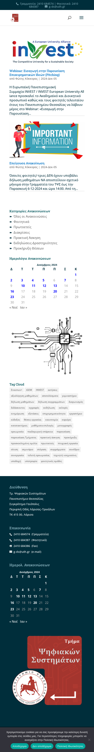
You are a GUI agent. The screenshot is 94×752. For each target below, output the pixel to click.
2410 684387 (22, 540)
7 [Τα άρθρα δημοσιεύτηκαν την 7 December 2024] (65, 280)
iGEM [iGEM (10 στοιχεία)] (29, 390)
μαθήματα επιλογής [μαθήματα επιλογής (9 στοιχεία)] (42, 425)
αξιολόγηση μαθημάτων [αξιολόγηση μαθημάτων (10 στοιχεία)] (24, 395)
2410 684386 (22, 546)
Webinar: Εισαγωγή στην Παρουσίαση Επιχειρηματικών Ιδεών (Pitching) (37, 73)
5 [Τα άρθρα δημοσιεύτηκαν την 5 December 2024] (43, 280)
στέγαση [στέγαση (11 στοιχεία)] (41, 449)
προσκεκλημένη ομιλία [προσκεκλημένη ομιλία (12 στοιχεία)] (24, 443)
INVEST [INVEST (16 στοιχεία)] (40, 390)
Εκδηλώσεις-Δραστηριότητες (35, 243)
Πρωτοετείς (22, 227)
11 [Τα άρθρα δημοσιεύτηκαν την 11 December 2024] (33, 286)
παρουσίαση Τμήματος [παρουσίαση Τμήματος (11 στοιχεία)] (23, 437)
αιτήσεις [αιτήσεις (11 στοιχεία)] (52, 390)
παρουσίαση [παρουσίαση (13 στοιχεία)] (63, 431)
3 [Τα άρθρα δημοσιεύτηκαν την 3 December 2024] (22, 280)
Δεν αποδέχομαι (42, 746)
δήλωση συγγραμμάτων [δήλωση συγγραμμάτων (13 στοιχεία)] (51, 401)
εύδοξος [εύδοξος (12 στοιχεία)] (15, 419)
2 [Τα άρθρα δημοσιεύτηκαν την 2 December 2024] (11, 280)
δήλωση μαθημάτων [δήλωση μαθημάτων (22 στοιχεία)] (22, 401)
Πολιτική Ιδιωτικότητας (70, 746)
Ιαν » (23, 307)
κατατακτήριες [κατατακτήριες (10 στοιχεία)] (19, 425)
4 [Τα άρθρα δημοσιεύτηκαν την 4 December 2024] (33, 280)
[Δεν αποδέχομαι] (89, 740)
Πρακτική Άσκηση (27, 238)
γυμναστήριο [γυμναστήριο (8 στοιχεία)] (69, 395)
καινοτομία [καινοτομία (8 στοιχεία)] (51, 419)
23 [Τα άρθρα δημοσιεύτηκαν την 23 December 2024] (12, 297)
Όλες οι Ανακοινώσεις (30, 216)
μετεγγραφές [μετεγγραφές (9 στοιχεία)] (64, 425)
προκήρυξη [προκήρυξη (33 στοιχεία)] (70, 437)
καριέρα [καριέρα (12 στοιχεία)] (66, 419)
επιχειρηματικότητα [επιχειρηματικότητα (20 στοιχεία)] (54, 413)
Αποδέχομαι (20, 746)
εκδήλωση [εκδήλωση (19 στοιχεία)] (49, 407)
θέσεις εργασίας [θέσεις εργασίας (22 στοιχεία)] (32, 419)
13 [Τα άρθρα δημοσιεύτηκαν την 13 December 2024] (55, 286)
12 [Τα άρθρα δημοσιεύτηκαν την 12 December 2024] (44, 286)
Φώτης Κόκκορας (26, 78)
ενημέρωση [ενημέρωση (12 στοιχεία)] (17, 413)
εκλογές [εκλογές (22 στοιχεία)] (63, 407)
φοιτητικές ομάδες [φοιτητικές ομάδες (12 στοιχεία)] (51, 461)
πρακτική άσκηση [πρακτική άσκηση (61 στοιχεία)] (50, 437)
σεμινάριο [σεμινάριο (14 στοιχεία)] (27, 449)
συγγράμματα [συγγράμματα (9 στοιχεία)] (57, 449)
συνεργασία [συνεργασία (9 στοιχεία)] (17, 455)
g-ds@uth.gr (22, 552)
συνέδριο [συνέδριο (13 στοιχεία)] (74, 449)
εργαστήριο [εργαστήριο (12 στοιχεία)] (75, 413)
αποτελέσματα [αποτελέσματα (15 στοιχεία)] (50, 395)
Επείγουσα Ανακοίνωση (26, 163)
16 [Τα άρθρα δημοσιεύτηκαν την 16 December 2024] (12, 291)
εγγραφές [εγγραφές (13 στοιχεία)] (34, 407)
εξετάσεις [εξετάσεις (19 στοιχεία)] (33, 413)
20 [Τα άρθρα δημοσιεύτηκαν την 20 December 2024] (55, 291)
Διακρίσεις (22, 232)
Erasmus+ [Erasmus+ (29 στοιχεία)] (16, 390)
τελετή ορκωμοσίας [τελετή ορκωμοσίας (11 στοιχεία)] (39, 455)
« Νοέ (13, 307)
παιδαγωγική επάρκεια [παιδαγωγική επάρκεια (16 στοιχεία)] (40, 431)
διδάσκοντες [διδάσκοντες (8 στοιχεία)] (18, 407)
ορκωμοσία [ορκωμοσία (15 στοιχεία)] (17, 431)
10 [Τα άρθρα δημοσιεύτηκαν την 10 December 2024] (23, 286)
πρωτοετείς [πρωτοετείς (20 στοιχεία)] (47, 443)
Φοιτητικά (21, 222)
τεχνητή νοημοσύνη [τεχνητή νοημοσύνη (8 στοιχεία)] (65, 455)
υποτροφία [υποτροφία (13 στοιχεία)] (31, 461)
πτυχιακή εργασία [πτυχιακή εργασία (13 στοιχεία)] (68, 443)
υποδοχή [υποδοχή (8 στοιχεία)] (16, 461)
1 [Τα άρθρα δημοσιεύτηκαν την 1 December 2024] (76, 275)
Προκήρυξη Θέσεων (29, 248)
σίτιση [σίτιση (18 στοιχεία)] (14, 449)
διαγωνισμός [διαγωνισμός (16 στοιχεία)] (76, 401)
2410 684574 (45, 3)
